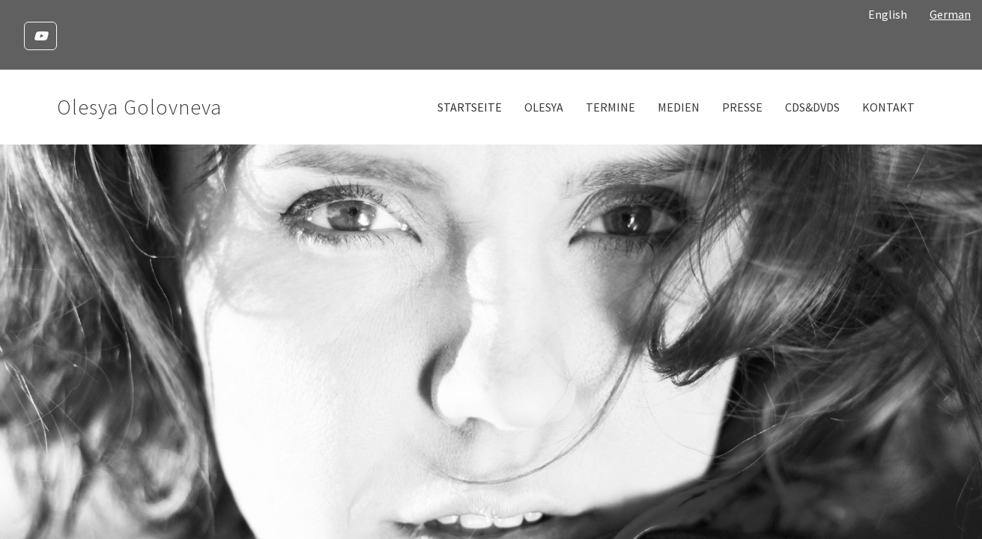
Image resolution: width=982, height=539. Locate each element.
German (950, 14)
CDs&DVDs (812, 107)
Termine (610, 107)
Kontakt (888, 107)
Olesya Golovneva (139, 107)
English (887, 14)
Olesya (543, 107)
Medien (679, 107)
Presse (742, 107)
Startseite (469, 107)
